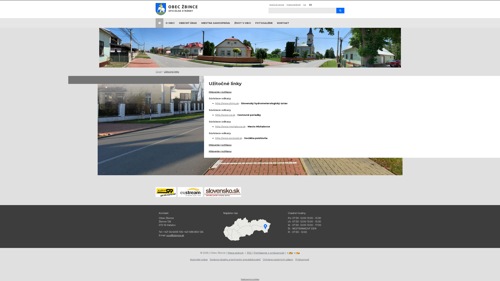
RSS (304, 4)
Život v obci (242, 23)
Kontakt (283, 23)
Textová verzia (276, 4)
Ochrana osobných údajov (278, 259)
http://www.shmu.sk (227, 103)
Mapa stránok (294, 4)
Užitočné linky (171, 71)
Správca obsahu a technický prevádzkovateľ (235, 259)
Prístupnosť (302, 259)
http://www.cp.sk (225, 115)
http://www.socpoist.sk (228, 138)
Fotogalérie (264, 23)
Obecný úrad (188, 23)
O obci (170, 23)
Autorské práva (199, 259)
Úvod (158, 71)
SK (310, 4)
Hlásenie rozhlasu (220, 92)
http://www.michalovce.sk (230, 126)
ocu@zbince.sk (175, 235)
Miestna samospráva (215, 23)
